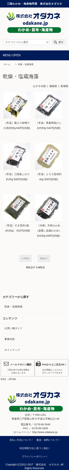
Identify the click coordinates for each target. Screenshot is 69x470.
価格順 (53, 86)
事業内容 (9, 339)
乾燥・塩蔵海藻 (25, 64)
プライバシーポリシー (34, 456)
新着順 (64, 86)
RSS (3, 379)
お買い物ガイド (13, 328)
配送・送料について (47, 440)
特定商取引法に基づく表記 (34, 448)
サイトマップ (12, 349)
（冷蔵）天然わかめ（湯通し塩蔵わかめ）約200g (48, 230)
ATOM (12, 379)
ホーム (7, 64)
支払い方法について (20, 440)
